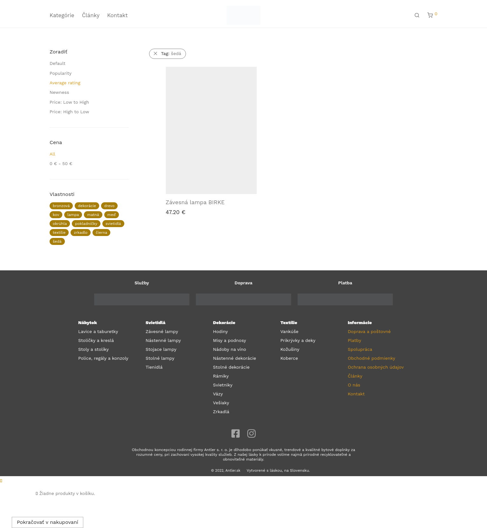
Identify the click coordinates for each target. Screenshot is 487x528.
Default (57, 63)
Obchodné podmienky (371, 358)
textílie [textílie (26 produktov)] (59, 232)
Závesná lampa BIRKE (195, 202)
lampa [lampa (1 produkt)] (73, 214)
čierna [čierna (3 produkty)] (101, 232)
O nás (354, 384)
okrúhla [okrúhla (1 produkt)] (60, 223)
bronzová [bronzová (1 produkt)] (61, 206)
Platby (354, 340)
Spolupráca (360, 349)
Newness (59, 92)
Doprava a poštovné (369, 331)
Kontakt (117, 15)
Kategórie (62, 15)
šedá (171, 53)
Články (90, 15)
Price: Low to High (69, 102)
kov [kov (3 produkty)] (56, 214)
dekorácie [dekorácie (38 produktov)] (87, 206)
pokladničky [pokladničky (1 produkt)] (86, 223)
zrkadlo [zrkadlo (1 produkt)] (80, 232)
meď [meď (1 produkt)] (111, 214)
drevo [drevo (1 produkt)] (109, 206)
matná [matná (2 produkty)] (93, 214)
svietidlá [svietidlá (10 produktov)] (113, 223)
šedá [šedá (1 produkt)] (57, 241)
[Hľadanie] (416, 15)
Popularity (61, 73)
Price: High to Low (69, 111)
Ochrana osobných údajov (376, 367)
